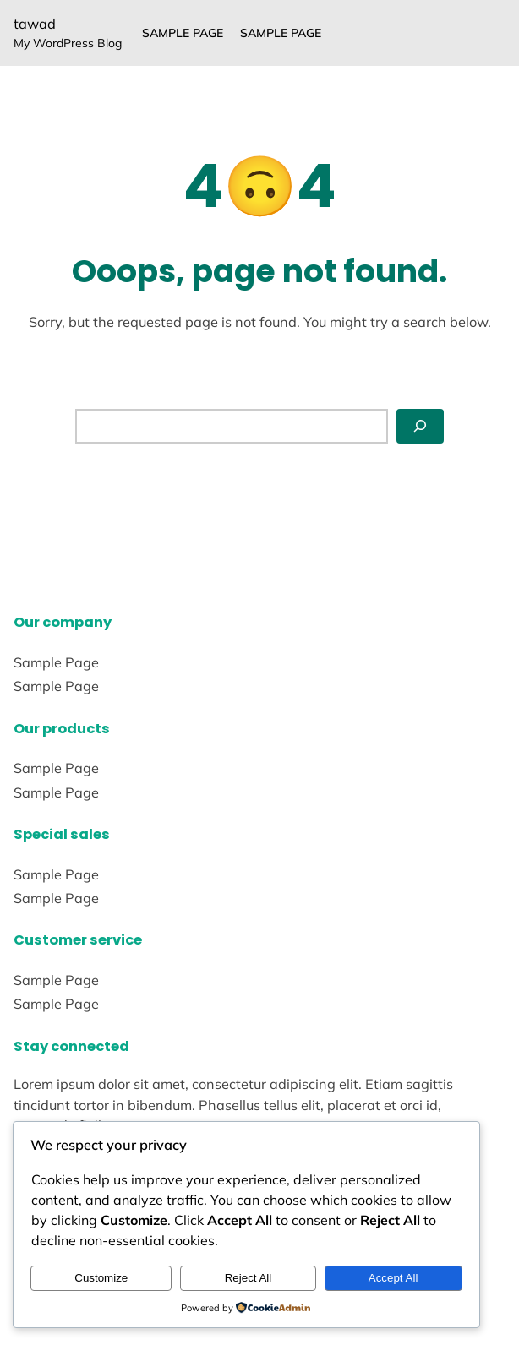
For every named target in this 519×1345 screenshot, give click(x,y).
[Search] (420, 426)
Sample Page (182, 33)
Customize (101, 1277)
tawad (35, 23)
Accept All (393, 1277)
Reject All (248, 1277)
